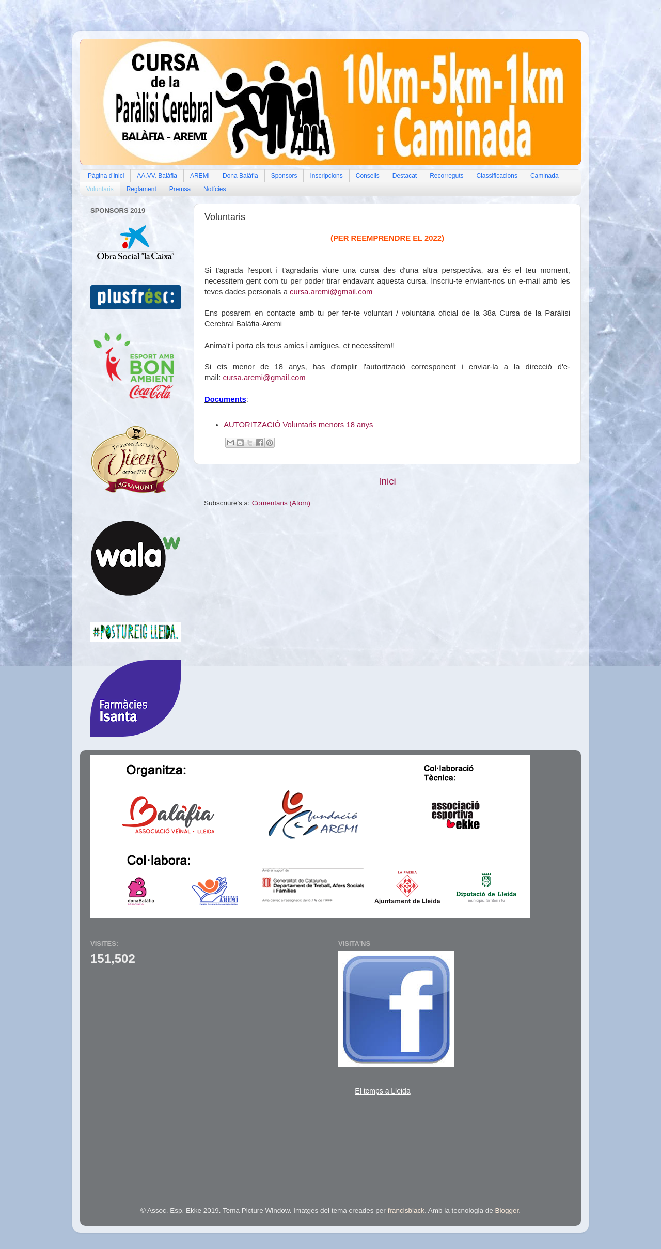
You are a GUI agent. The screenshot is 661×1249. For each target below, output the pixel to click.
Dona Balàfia (240, 175)
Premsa (180, 189)
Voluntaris (100, 189)
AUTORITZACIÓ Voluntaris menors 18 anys (298, 424)
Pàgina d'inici (106, 175)
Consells (368, 175)
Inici (387, 481)
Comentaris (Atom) (281, 503)
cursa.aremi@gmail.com (331, 292)
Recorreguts (446, 175)
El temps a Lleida (382, 1091)
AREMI (200, 175)
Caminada (544, 175)
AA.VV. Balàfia (157, 175)
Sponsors (284, 175)
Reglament (141, 189)
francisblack (406, 1210)
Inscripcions (326, 175)
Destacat (404, 175)
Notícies (214, 189)
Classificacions (497, 175)
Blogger (507, 1210)
